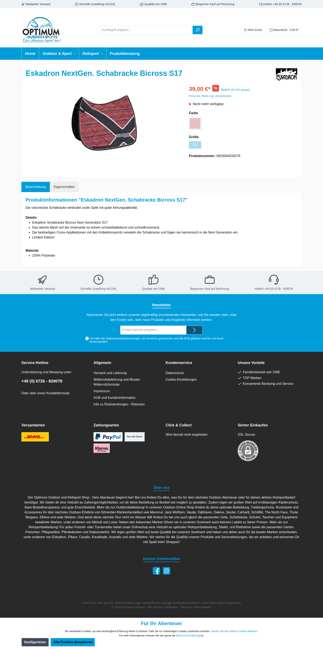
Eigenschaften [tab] (64, 187)
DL (195, 145)
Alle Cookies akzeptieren (72, 642)
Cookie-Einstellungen (181, 379)
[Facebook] (156, 570)
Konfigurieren (35, 642)
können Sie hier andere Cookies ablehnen (234, 631)
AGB (187, 338)
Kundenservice (179, 363)
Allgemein (102, 363)
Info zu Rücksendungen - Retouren (119, 404)
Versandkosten (151, 602)
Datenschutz (175, 373)
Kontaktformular (57, 393)
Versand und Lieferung (110, 373)
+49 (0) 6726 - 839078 (41, 381)
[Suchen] (197, 30)
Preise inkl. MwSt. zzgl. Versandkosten (210, 96)
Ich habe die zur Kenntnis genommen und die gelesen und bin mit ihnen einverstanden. (156, 340)
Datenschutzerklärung (188, 635)
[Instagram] (166, 570)
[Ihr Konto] (253, 30)
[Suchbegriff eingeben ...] (146, 30)
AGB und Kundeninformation (115, 397)
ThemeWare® (202, 607)
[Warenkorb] (284, 30)
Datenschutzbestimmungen (123, 338)
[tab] (35, 187)
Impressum (102, 391)
